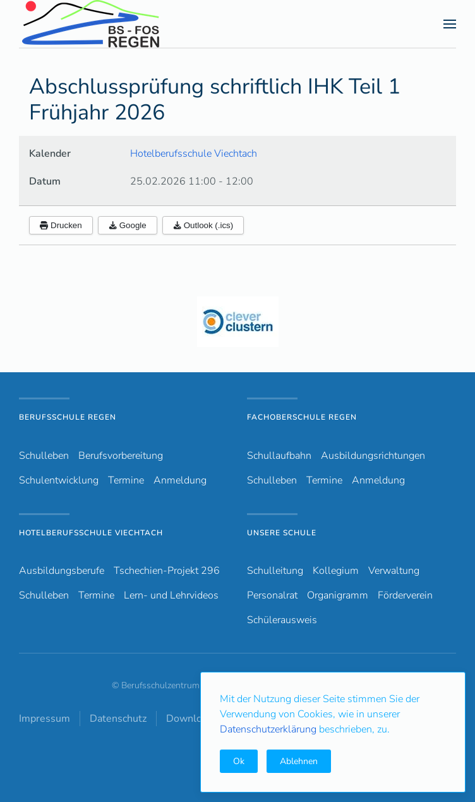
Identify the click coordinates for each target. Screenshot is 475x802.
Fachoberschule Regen (302, 417)
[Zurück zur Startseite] (113, 23)
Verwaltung (393, 571)
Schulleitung (275, 571)
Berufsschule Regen (67, 417)
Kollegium (336, 571)
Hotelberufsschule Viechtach (193, 154)
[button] (449, 24)
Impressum (44, 719)
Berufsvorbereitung (120, 456)
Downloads (192, 719)
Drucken (61, 225)
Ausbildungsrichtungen (373, 456)
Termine (126, 480)
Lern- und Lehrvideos (171, 595)
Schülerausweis (282, 620)
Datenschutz (118, 719)
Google (128, 225)
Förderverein (405, 595)
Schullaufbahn (279, 456)
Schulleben (44, 456)
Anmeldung (180, 480)
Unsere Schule (281, 533)
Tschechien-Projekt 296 (167, 571)
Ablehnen (299, 761)
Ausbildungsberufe (61, 571)
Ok (238, 761)
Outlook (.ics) (203, 225)
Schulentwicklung (59, 480)
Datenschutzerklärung (269, 729)
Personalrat (272, 595)
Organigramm (337, 595)
